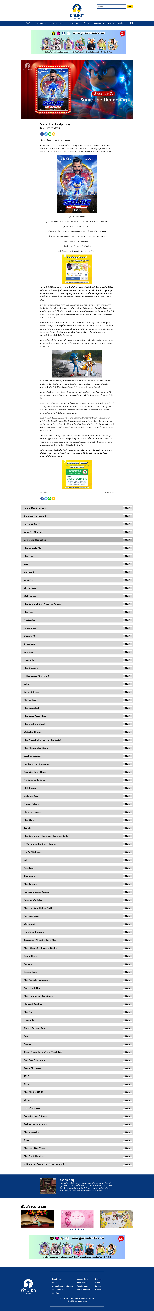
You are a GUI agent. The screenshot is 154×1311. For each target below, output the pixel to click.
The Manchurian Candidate (38, 996)
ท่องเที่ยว (55, 1293)
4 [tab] (78, 1229)
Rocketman (30, 628)
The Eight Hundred (34, 1156)
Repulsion (29, 868)
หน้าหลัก (28, 23)
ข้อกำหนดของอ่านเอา (84, 1289)
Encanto (28, 580)
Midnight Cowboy (33, 1004)
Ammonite (29, 1020)
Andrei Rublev (31, 804)
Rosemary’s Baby (33, 900)
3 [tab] (75, 1229)
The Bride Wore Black (35, 716)
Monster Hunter (32, 812)
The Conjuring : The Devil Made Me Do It (46, 836)
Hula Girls (29, 660)
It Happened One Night (36, 676)
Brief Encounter (32, 756)
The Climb (29, 820)
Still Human (30, 596)
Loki (26, 860)
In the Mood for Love (35, 508)
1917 (26, 1076)
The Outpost (31, 668)
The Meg (28, 556)
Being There (30, 956)
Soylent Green (31, 692)
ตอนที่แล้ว (44, 492)
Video (97, 1282)
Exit (26, 564)
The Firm (28, 1012)
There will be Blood (34, 724)
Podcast (98, 1286)
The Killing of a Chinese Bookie (40, 948)
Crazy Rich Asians (33, 1068)
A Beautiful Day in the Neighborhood (44, 1164)
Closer (27, 1084)
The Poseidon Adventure (37, 980)
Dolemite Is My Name (35, 772)
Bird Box (28, 652)
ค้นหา (130, 6)
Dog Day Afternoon (34, 1060)
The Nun (28, 612)
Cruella (27, 828)
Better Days (30, 972)
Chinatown (29, 876)
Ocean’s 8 (29, 636)
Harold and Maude (34, 932)
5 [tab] (81, 1229)
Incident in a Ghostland (36, 764)
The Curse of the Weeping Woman (42, 604)
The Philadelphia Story (36, 748)
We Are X (29, 1100)
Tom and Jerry (31, 916)
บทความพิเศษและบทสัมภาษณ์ (62, 1286)
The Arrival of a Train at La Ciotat (42, 740)
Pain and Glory (32, 523)
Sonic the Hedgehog (35, 539)
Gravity (28, 1140)
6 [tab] (83, 1229)
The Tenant (30, 884)
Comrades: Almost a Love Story (41, 940)
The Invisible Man (33, 548)
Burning (28, 964)
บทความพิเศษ (73, 23)
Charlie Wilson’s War (34, 1028)
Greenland (29, 644)
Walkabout (29, 924)
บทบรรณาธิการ (82, 1279)
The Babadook (31, 708)
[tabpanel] (37, 1218)
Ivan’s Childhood (32, 852)
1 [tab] (70, 1229)
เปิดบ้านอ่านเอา (56, 23)
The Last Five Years (34, 1148)
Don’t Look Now (32, 988)
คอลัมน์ (85, 23)
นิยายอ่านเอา (40, 23)
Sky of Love (30, 588)
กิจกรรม (111, 23)
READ (127, 508)
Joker (27, 684)
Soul (26, 1036)
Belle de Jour (31, 796)
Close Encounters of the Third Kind (43, 1052)
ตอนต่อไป (109, 492)
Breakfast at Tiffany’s (35, 1116)
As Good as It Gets (34, 780)
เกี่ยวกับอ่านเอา (82, 1286)
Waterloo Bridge (32, 732)
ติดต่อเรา (121, 23)
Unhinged (29, 572)
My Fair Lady (30, 700)
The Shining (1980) (34, 1092)
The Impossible (31, 1132)
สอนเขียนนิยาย (99, 23)
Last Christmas (32, 1108)
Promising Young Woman (37, 892)
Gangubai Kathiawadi (35, 516)
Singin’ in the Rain (33, 532)
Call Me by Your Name (35, 1124)
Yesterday (29, 620)
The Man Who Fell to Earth (38, 908)
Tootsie (28, 1044)
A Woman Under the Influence (40, 844)
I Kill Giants (30, 788)
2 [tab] (72, 1229)
